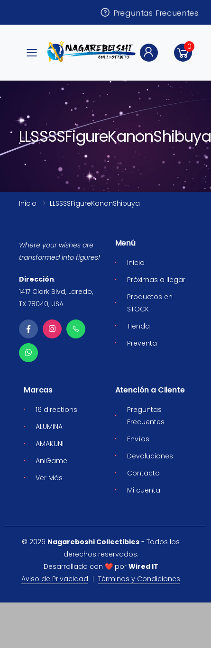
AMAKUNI (50, 443)
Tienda (138, 326)
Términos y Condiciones (139, 579)
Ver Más (49, 478)
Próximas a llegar (156, 279)
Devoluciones (150, 456)
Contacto (143, 473)
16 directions (56, 409)
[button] (183, 53)
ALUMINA (49, 426)
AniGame (51, 460)
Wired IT (143, 566)
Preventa (142, 343)
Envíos (138, 439)
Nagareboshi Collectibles (93, 542)
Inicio (28, 203)
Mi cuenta (143, 490)
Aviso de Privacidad (54, 579)
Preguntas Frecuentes (149, 12)
